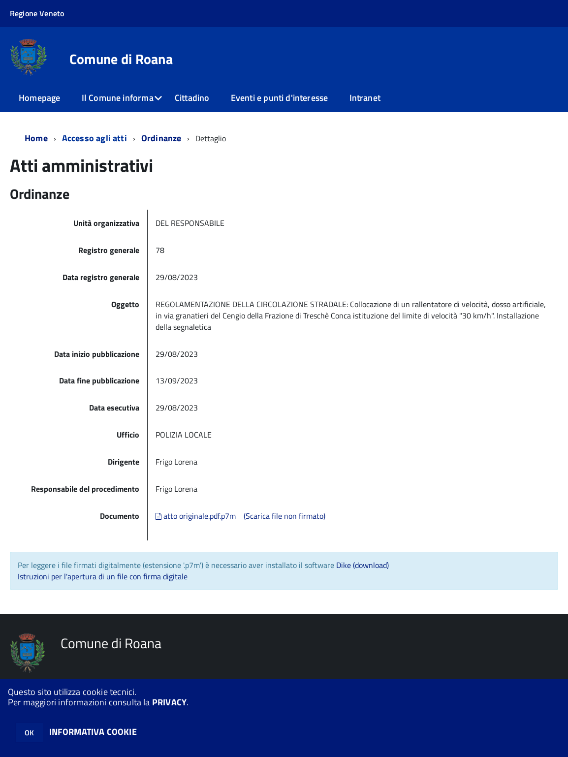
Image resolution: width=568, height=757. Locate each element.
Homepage (39, 97)
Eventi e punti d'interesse (279, 97)
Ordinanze (161, 138)
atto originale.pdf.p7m (196, 516)
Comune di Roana (121, 59)
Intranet (364, 97)
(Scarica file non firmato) (284, 516)
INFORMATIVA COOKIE (93, 731)
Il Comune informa (118, 97)
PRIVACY (169, 702)
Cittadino (192, 97)
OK (29, 732)
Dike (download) (362, 565)
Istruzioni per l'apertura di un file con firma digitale (103, 576)
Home (36, 138)
